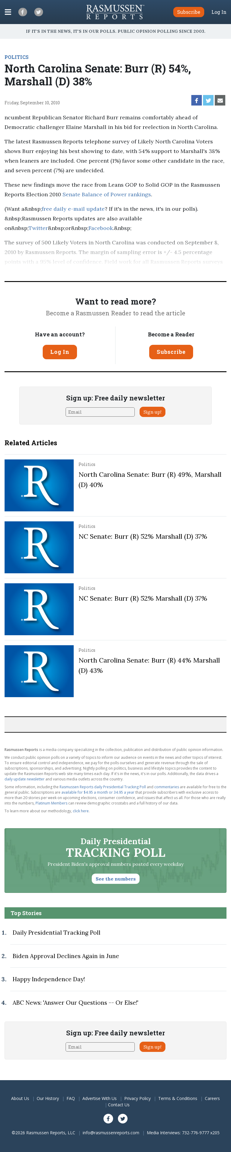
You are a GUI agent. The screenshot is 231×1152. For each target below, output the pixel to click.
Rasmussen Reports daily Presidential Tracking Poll (103, 786)
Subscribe (171, 351)
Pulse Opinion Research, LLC (85, 271)
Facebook (100, 228)
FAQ (70, 1098)
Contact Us (119, 1105)
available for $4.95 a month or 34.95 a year (97, 792)
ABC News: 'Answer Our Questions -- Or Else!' (75, 1002)
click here (81, 810)
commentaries (166, 786)
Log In (218, 12)
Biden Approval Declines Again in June (66, 956)
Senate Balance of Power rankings (107, 194)
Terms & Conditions (177, 1098)
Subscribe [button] (188, 12)
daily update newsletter (25, 779)
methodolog (168, 271)
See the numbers (116, 879)
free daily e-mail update (73, 208)
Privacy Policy (137, 1098)
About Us (20, 1098)
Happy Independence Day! (49, 979)
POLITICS (17, 57)
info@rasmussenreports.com (111, 1132)
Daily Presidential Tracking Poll (56, 932)
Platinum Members (51, 803)
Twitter (38, 228)
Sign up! (152, 412)
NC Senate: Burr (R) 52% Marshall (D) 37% (143, 536)
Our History (48, 1098)
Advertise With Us (99, 1098)
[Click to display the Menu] (8, 12)
